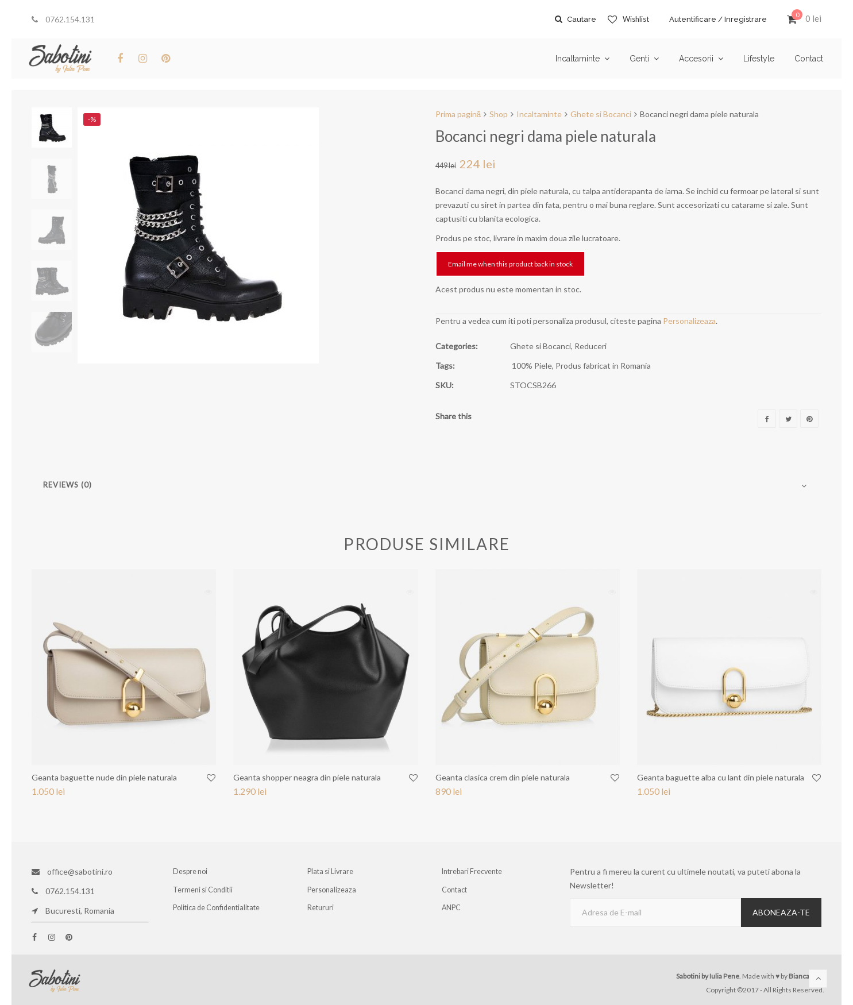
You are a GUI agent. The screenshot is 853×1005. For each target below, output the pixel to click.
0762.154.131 (63, 19)
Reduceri (590, 346)
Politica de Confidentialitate (217, 910)
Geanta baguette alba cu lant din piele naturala (720, 777)
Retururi (322, 910)
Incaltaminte (539, 114)
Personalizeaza (689, 321)
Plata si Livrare (331, 871)
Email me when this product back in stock (510, 264)
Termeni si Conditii (204, 891)
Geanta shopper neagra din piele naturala (307, 777)
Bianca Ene (806, 976)
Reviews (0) (67, 484)
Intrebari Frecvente (473, 871)
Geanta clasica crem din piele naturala (502, 777)
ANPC (452, 910)
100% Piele (532, 365)
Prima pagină (458, 114)
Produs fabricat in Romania (603, 365)
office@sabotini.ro (72, 871)
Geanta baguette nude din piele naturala (104, 777)
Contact (455, 891)
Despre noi (191, 871)
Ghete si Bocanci (600, 114)
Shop (498, 114)
